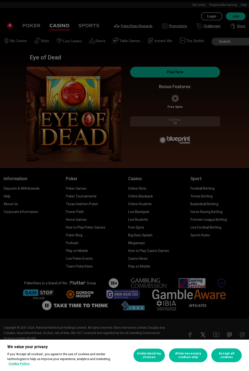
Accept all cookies (226, 355)
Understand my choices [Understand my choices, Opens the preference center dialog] (149, 355)
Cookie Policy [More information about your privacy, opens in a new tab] (19, 363)
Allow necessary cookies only (188, 355)
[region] (124, 355)
